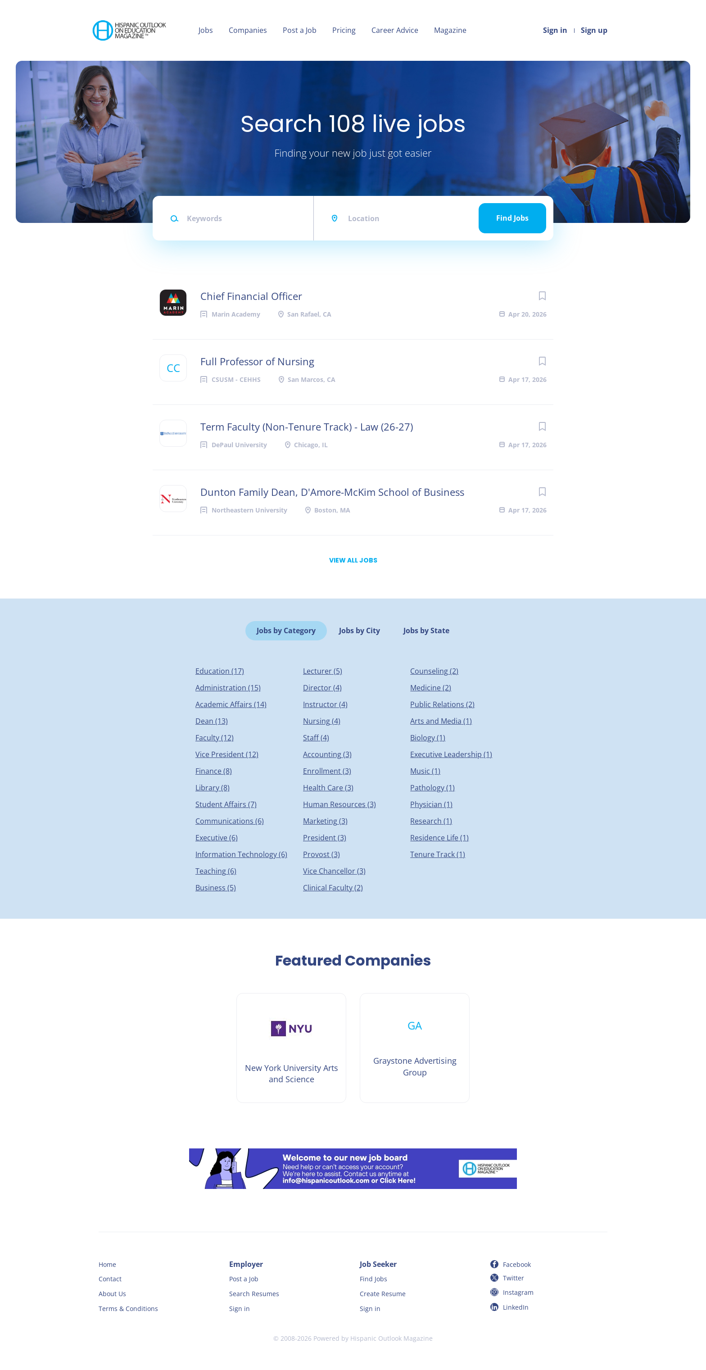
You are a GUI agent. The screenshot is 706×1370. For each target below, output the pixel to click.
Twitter (513, 1278)
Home (107, 1264)
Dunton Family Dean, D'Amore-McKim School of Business (332, 492)
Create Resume (383, 1293)
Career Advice (394, 30)
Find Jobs (512, 218)
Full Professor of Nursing (257, 361)
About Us (112, 1293)
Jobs (206, 30)
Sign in (555, 30)
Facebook (517, 1264)
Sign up (594, 30)
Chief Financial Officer (251, 296)
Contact (110, 1279)
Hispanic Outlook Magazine (391, 1338)
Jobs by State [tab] (426, 630)
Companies (248, 30)
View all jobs (353, 560)
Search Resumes (254, 1293)
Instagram (518, 1292)
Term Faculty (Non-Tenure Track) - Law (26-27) (306, 426)
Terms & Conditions (128, 1308)
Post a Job (300, 30)
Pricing (344, 30)
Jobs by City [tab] (359, 630)
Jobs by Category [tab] (286, 630)
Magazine (450, 30)
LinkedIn (516, 1307)
